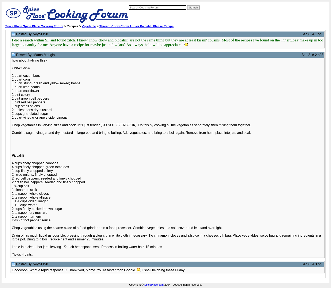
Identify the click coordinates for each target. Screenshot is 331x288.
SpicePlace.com (154, 284)
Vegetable (89, 26)
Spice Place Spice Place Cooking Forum (34, 26)
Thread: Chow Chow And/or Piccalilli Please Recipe (136, 26)
